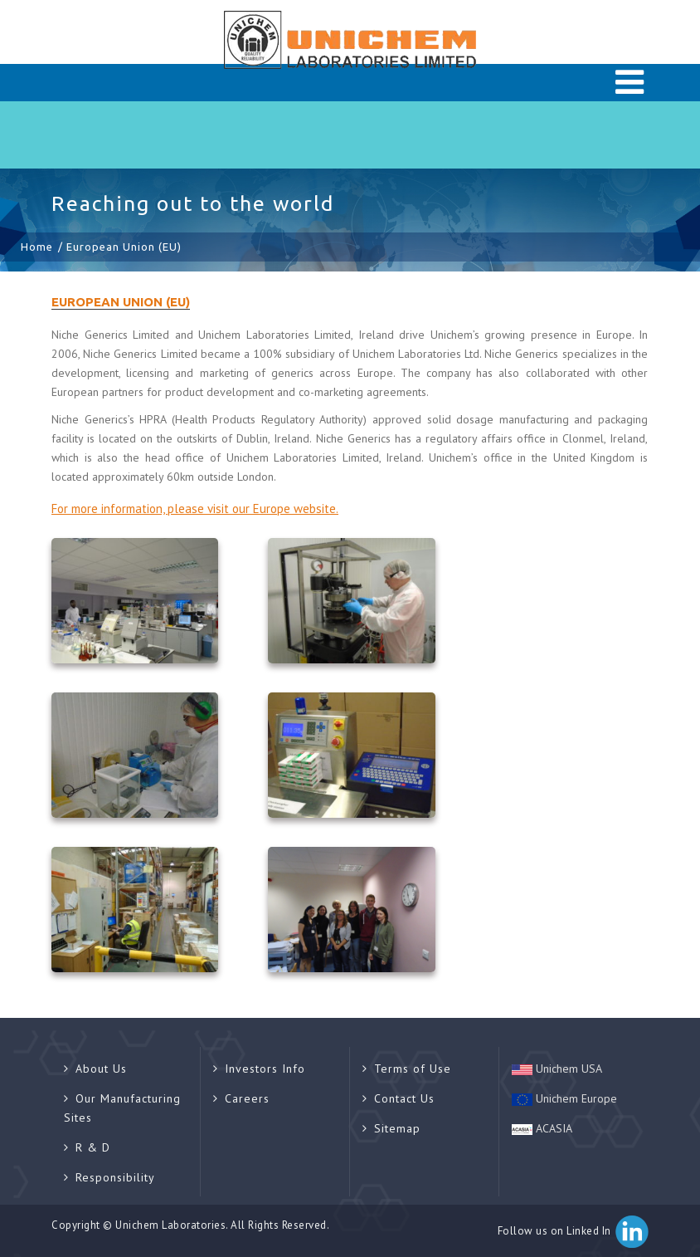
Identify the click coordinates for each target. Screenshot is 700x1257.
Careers (241, 1098)
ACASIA (542, 1128)
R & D (87, 1147)
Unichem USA (557, 1068)
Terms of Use (406, 1068)
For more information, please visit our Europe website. (194, 508)
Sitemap (391, 1128)
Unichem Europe (564, 1098)
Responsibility (109, 1177)
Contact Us (398, 1098)
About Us (95, 1068)
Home (37, 246)
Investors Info (259, 1068)
